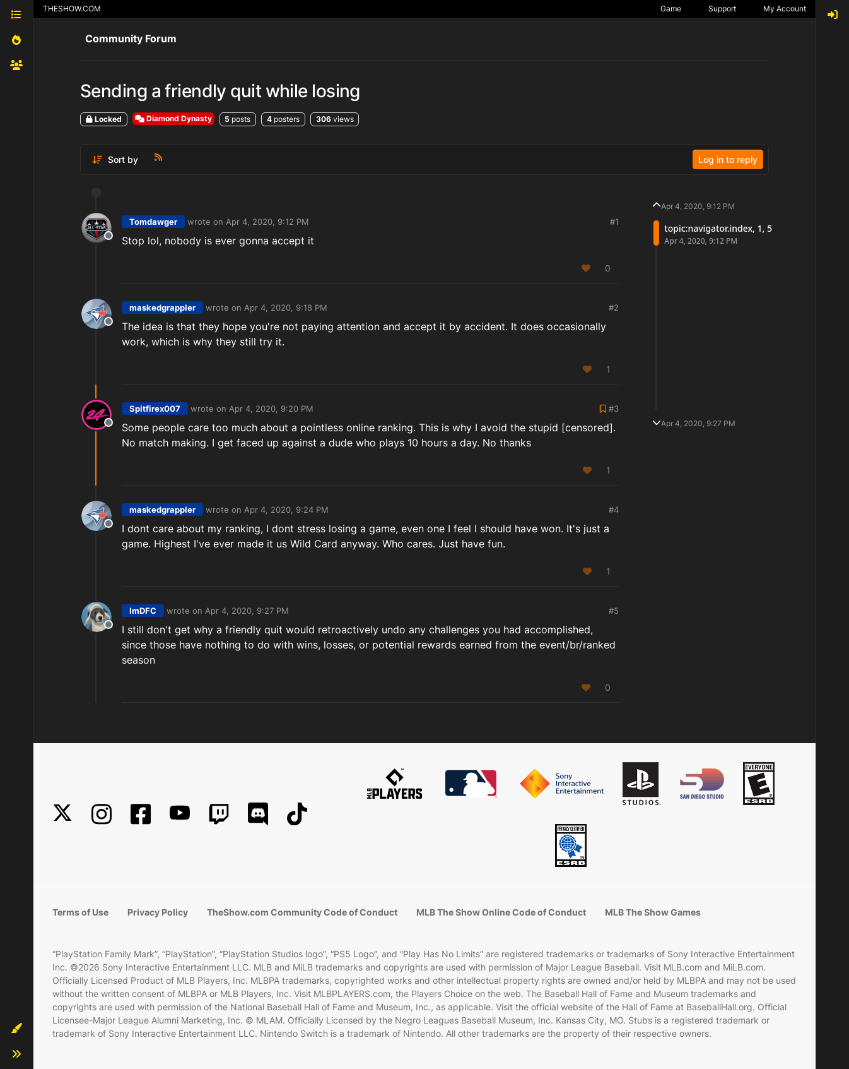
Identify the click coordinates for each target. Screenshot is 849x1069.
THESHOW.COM (72, 8)
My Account (784, 8)
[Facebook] (141, 814)
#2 (614, 307)
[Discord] (258, 814)
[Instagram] (101, 814)
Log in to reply (728, 159)
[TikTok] (297, 814)
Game (670, 8)
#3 (614, 408)
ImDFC (142, 611)
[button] (16, 1028)
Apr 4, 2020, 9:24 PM (286, 510)
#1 (614, 222)
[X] (62, 814)
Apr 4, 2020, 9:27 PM (247, 611)
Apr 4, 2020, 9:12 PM (267, 222)
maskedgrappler (162, 307)
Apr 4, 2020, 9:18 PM (285, 307)
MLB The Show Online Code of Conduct (501, 912)
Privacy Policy (157, 912)
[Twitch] (219, 814)
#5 (614, 611)
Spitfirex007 (154, 408)
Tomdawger (153, 222)
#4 (614, 510)
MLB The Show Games (653, 912)
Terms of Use (80, 912)
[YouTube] (180, 814)
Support (722, 8)
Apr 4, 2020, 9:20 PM (271, 408)
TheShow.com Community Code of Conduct (302, 912)
